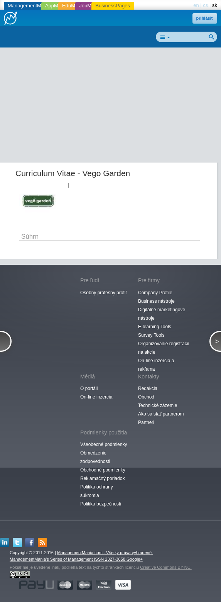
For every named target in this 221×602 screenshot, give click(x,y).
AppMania (56, 5)
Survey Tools (151, 335)
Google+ (135, 559)
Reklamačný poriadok (102, 478)
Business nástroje (156, 301)
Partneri (146, 422)
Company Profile (155, 292)
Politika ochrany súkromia (96, 491)
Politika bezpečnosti (100, 504)
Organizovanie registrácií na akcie (163, 348)
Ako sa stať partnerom (161, 414)
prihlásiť (204, 18)
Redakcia (147, 388)
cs (205, 5)
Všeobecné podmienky (103, 444)
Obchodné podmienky (102, 470)
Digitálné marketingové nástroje (161, 314)
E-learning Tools (154, 326)
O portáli (89, 388)
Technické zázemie (157, 405)
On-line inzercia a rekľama (156, 365)
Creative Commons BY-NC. (165, 567)
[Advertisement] (113, 107)
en (196, 5)
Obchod (146, 397)
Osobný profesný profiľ (103, 292)
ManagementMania (29, 5)
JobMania (90, 5)
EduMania (73, 5)
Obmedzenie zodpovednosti (95, 457)
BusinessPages (112, 5)
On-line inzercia (96, 397)
